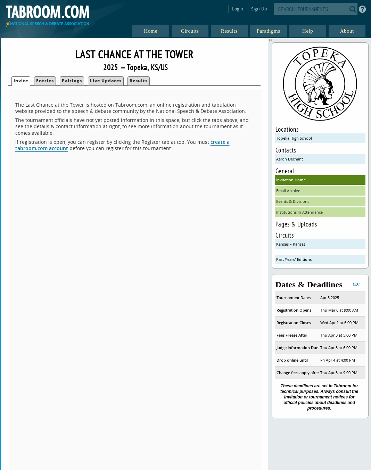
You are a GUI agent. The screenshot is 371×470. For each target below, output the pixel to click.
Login (237, 9)
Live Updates (106, 81)
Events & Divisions (292, 201)
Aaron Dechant (289, 159)
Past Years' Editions (294, 259)
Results (139, 81)
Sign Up (259, 9)
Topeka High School (294, 138)
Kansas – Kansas (290, 244)
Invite (21, 81)
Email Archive (288, 190)
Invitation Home (291, 179)
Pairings (72, 81)
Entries (45, 81)
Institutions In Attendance (299, 212)
